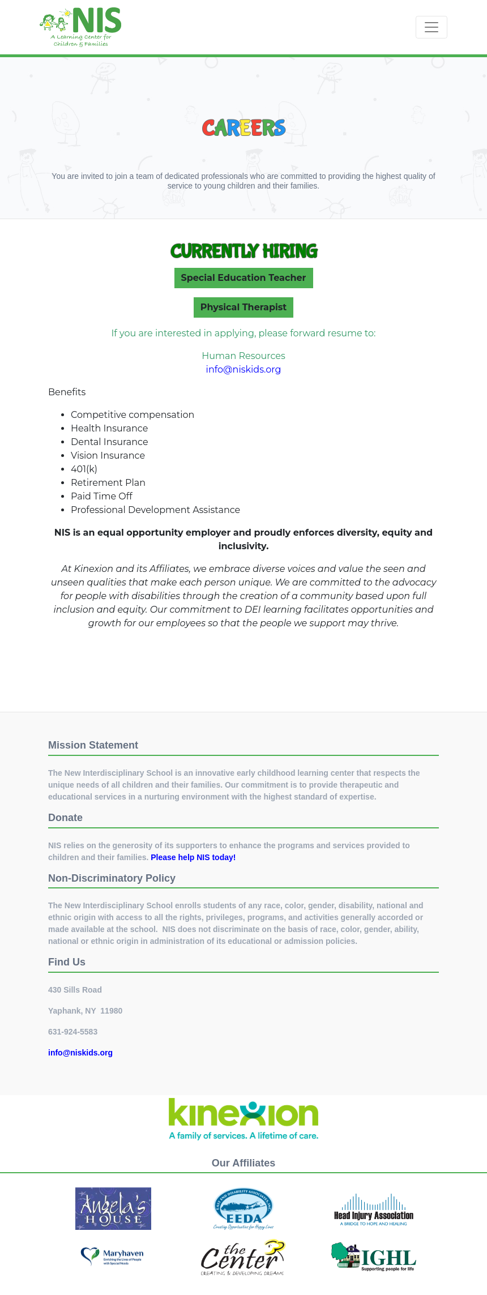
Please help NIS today (192, 857)
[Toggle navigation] (431, 27)
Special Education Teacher (243, 277)
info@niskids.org (243, 369)
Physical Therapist (243, 307)
